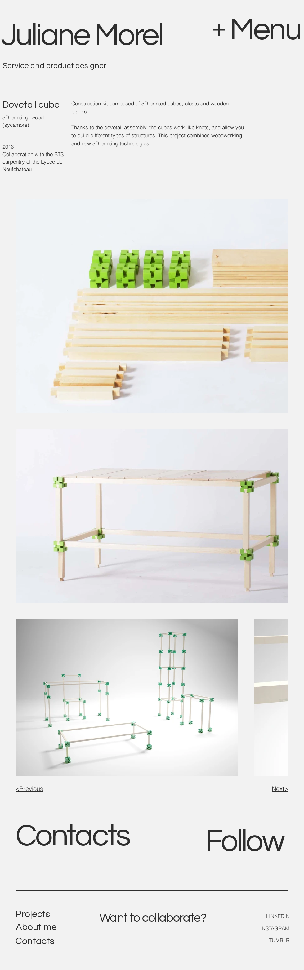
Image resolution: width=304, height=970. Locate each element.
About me (36, 927)
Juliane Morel (82, 35)
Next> (280, 788)
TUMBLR (279, 940)
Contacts (72, 836)
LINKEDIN (278, 916)
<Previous (29, 788)
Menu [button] (265, 30)
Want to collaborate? (152, 917)
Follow (244, 842)
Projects (33, 914)
